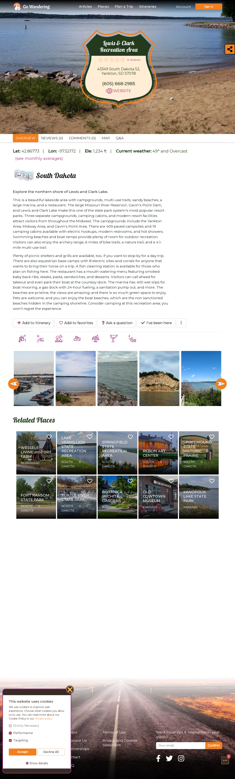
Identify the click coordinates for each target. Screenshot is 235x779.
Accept (22, 752)
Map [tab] (106, 138)
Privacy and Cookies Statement (120, 742)
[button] (225, 760)
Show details (37, 763)
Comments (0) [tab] (82, 138)
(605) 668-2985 (118, 83)
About (72, 732)
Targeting (20, 740)
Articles (85, 7)
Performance (23, 733)
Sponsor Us (77, 740)
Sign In (208, 6)
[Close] (70, 690)
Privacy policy (43, 718)
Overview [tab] (25, 138)
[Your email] (180, 745)
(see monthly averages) (39, 158)
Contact (73, 757)
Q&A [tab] (120, 138)
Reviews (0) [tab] (52, 138)
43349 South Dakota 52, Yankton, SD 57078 (118, 71)
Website (122, 91)
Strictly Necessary (26, 725)
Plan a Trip (124, 7)
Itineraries (147, 7)
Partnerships (78, 749)
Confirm (214, 745)
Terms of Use (114, 732)
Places (103, 7)
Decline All (51, 752)
